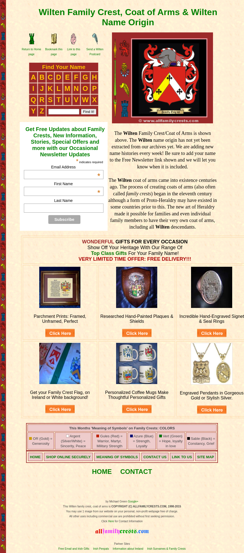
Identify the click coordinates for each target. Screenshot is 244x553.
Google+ (133, 501)
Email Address (75, 167)
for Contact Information (128, 521)
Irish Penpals (101, 548)
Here (111, 521)
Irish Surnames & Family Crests (166, 548)
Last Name (63, 200)
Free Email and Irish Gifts (73, 548)
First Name (77, 184)
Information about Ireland (128, 548)
